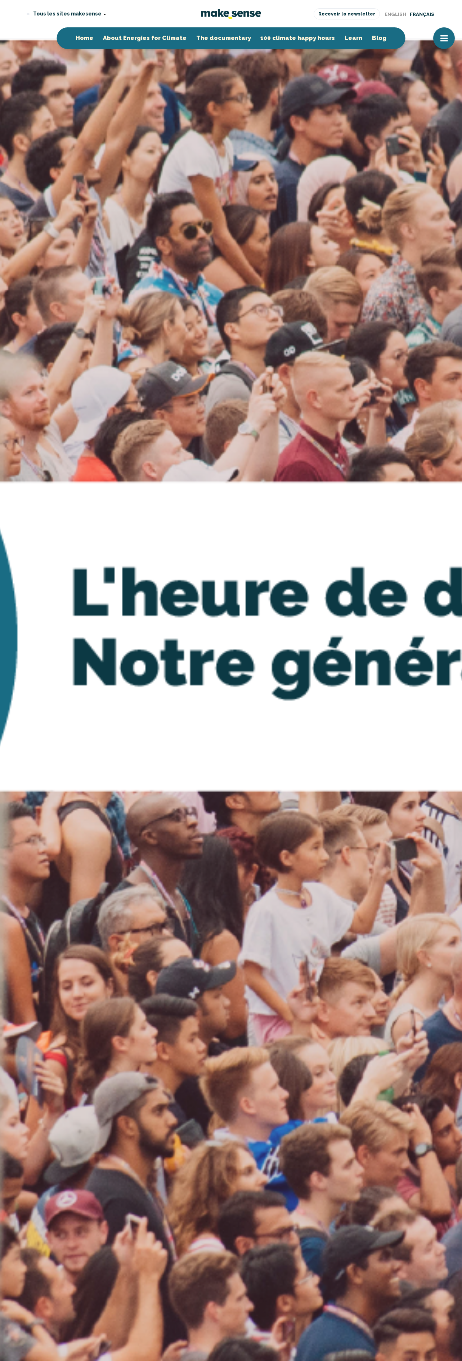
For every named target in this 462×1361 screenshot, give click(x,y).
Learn (353, 38)
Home (84, 38)
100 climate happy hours (297, 38)
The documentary (223, 38)
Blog (379, 38)
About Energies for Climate (145, 38)
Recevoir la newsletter (346, 14)
